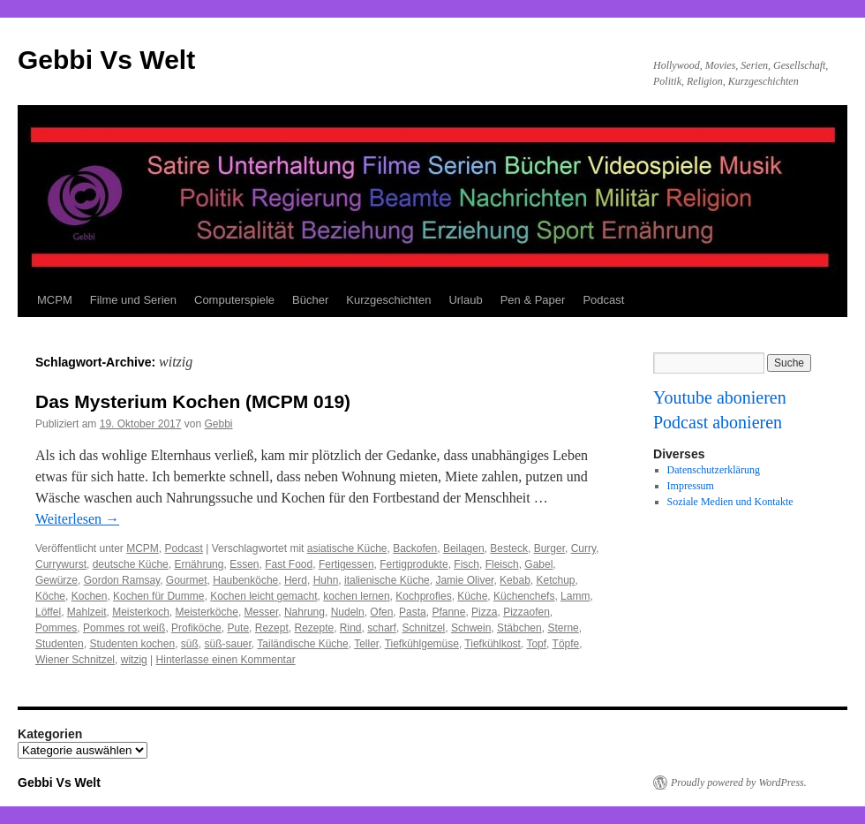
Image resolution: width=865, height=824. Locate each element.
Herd (295, 580)
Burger (549, 548)
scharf (381, 628)
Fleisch (502, 564)
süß (190, 644)
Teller (366, 644)
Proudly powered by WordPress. (739, 782)
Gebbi (218, 424)
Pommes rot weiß (124, 628)
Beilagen (464, 548)
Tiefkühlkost (492, 644)
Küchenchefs (523, 596)
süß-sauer (228, 644)
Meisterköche (207, 612)
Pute (238, 628)
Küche (472, 596)
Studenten (59, 644)
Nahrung (304, 612)
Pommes (56, 628)
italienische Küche (387, 580)
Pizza (484, 612)
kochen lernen (356, 596)
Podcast (603, 299)
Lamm (575, 596)
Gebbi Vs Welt (106, 59)
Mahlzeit (87, 612)
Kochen (89, 596)
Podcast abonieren (717, 422)
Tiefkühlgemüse (422, 644)
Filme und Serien (133, 299)
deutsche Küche (131, 564)
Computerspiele (234, 299)
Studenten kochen (132, 644)
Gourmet (186, 580)
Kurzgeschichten (388, 299)
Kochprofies (423, 596)
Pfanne (448, 612)
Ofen (381, 612)
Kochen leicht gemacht (263, 596)
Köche (50, 596)
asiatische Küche (347, 548)
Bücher (310, 299)
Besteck (509, 548)
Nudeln (348, 612)
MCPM (54, 299)
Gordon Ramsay (122, 580)
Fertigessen (346, 564)
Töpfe (566, 644)
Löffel (48, 612)
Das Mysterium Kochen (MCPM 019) (192, 401)
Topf (536, 644)
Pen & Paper (533, 299)
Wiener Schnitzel (75, 660)
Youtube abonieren (719, 397)
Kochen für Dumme (158, 596)
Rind (351, 628)
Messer (261, 612)
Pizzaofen (526, 612)
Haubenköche (245, 580)
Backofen (415, 548)
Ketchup (555, 580)
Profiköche (196, 628)
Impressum (690, 486)
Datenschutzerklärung (713, 470)
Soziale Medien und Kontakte (730, 501)
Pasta (412, 612)
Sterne (562, 628)
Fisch (466, 564)
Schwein (471, 628)
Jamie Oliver (464, 580)
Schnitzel (424, 628)
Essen (244, 564)
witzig (134, 660)
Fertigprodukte (414, 564)
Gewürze (56, 580)
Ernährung (198, 564)
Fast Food (288, 564)
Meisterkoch (140, 612)
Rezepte (314, 628)
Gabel (538, 564)
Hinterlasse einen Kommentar (226, 660)
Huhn (326, 580)
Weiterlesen (77, 518)
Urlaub (465, 299)
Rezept (272, 628)
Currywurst (60, 564)
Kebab (515, 580)
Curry (583, 548)
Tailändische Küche (302, 644)
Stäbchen (519, 628)
